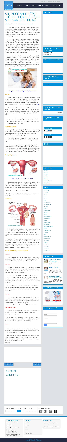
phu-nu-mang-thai (47, 222)
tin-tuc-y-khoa (46, 240)
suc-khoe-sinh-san (47, 230)
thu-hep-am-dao (47, 238)
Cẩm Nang (27, 5)
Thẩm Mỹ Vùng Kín (56, 5)
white (46, 130)
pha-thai (45, 214)
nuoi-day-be (46, 212)
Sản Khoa (26, 427)
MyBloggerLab (38, 440)
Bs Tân (9, 5)
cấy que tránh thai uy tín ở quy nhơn (55, 260)
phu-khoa (45, 220)
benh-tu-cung (46, 190)
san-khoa (45, 228)
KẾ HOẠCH (46, 178)
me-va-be (45, 208)
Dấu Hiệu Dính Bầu (54, 268)
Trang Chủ (27, 423)
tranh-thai (45, 242)
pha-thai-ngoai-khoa (47, 216)
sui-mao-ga (46, 232)
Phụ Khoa (26, 429)
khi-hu (45, 200)
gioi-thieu (45, 194)
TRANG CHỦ (46, 170)
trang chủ (20, 5)
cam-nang (46, 192)
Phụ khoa (40, 5)
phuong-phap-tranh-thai (48, 226)
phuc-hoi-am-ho (47, 224)
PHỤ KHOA (46, 176)
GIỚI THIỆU (46, 172)
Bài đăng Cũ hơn (37, 364)
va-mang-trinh (46, 246)
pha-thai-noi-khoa (47, 218)
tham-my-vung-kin (47, 236)
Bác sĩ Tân (8, 23)
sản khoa (34, 5)
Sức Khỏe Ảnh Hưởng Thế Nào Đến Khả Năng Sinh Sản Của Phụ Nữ (22, 17)
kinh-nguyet (46, 206)
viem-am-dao (46, 248)
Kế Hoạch (47, 5)
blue (49, 130)
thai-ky (45, 234)
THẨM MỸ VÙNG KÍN (47, 180)
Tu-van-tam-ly (46, 244)
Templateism (33, 440)
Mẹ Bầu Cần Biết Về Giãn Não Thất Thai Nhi (55, 277)
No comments (30, 23)
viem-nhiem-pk (46, 250)
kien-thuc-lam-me (23, 23)
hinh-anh (45, 196)
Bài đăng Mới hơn (8, 364)
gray (51, 130)
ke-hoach (45, 198)
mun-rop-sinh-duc (47, 210)
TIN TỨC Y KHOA (47, 182)
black (44, 130)
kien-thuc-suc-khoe (47, 204)
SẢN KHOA (46, 174)
